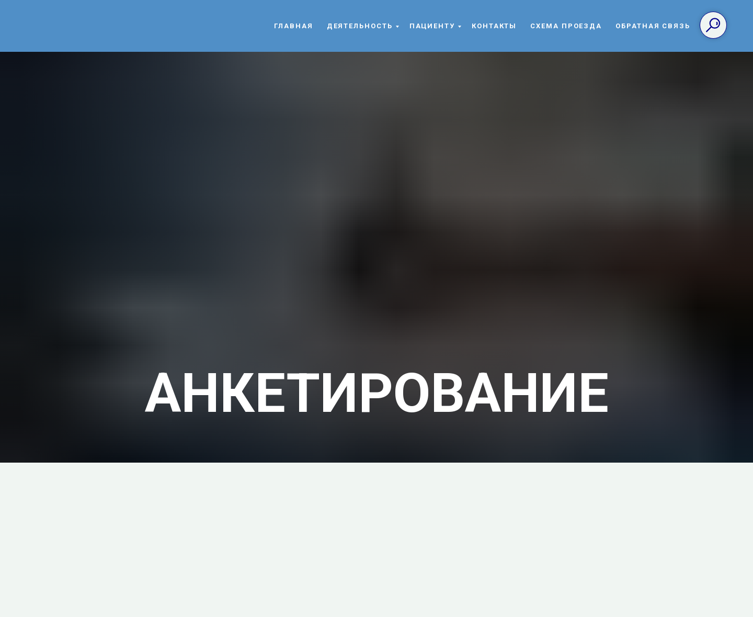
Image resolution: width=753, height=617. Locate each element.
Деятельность (360, 26)
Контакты (494, 26)
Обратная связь (652, 26)
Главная (293, 26)
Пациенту (432, 26)
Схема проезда (566, 26)
